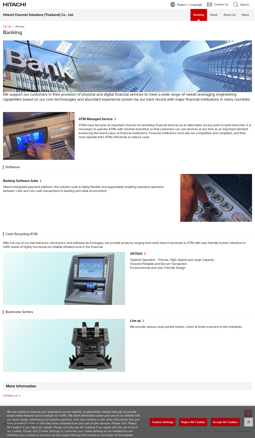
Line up (135, 321)
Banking (12, 32)
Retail (214, 14)
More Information (21, 386)
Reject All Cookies (193, 423)
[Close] (248, 423)
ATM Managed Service (96, 119)
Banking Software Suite (20, 181)
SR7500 (136, 254)
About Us (230, 14)
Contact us (10, 395)
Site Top (7, 26)
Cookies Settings (162, 423)
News (245, 14)
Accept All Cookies (225, 423)
